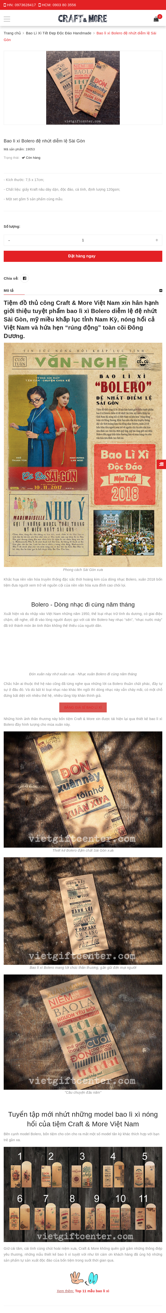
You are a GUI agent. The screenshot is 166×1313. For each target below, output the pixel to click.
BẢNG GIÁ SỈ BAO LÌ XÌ (83, 707)
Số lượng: (12, 226)
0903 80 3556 (64, 5)
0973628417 (25, 5)
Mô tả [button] (9, 290)
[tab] (83, 290)
